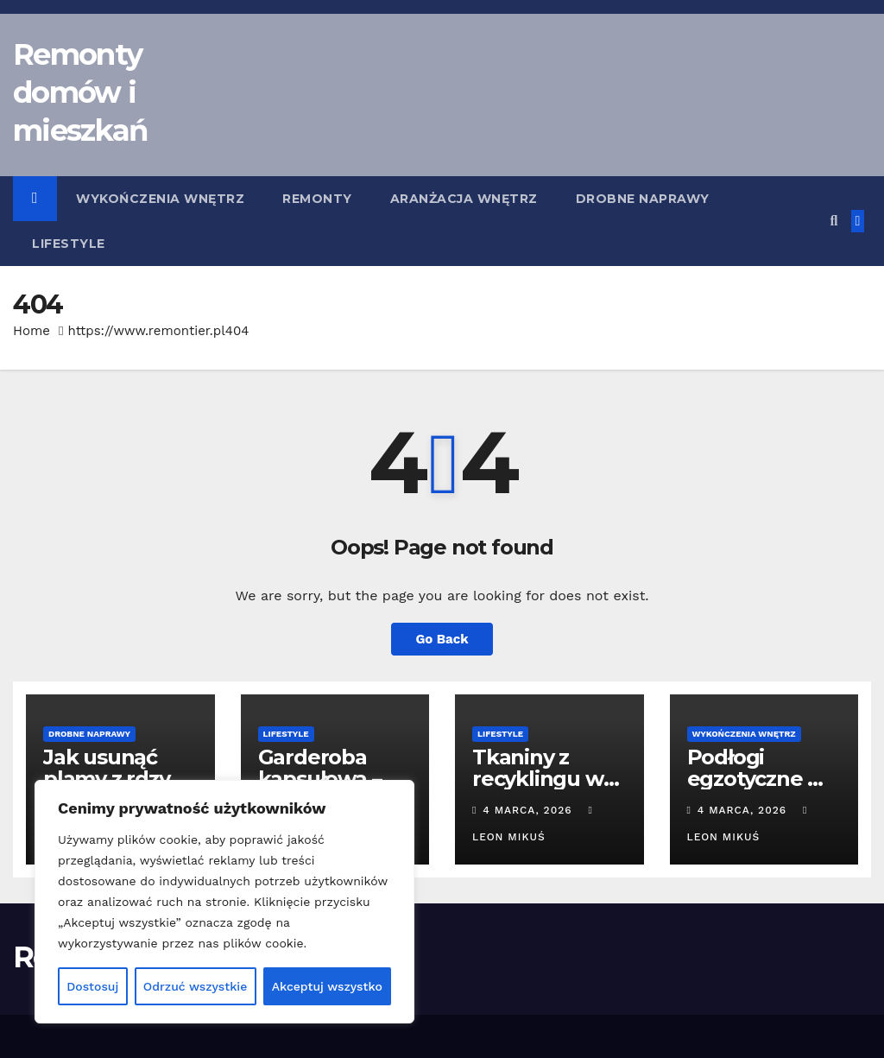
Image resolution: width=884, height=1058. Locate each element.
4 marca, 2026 (529, 810)
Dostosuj (92, 986)
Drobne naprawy (643, 198)
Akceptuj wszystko (327, 986)
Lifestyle (68, 243)
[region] (224, 901)
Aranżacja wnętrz (464, 198)
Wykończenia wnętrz (160, 198)
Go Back (442, 639)
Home (31, 331)
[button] (833, 220)
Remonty (317, 198)
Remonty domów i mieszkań (80, 92)
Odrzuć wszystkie (195, 986)
